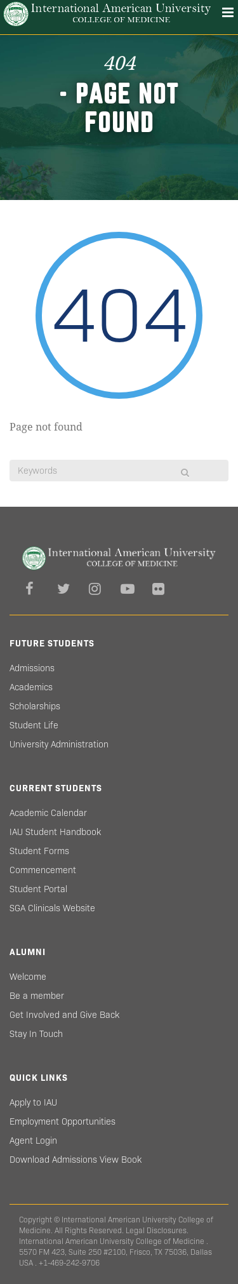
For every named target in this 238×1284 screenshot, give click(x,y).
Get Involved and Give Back (64, 1014)
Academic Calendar (48, 813)
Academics (31, 687)
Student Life (34, 725)
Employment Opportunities (63, 1121)
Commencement (43, 870)
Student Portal (38, 889)
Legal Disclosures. (157, 1230)
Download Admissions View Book (76, 1159)
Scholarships (35, 706)
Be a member (37, 995)
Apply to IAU (33, 1102)
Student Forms (39, 851)
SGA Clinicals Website (52, 908)
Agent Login (33, 1140)
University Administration (59, 744)
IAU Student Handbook (55, 832)
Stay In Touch (36, 1034)
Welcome (28, 976)
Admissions (32, 668)
